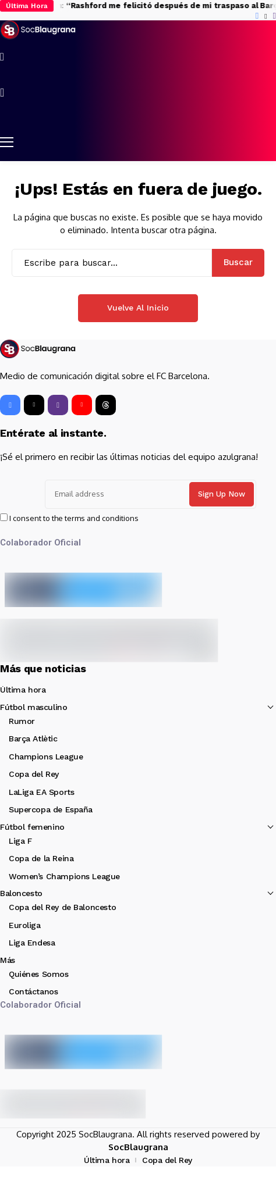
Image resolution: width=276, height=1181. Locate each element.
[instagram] (274, 16)
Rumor (22, 721)
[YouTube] (82, 405)
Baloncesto (21, 893)
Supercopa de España (51, 809)
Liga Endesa (32, 942)
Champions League (46, 756)
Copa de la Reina (41, 858)
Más (7, 960)
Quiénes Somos (39, 974)
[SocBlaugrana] (38, 30)
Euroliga (25, 925)
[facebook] (257, 16)
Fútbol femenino (32, 827)
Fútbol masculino (33, 707)
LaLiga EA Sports (41, 792)
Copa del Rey (34, 774)
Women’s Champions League (64, 876)
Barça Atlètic (33, 738)
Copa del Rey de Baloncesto (62, 907)
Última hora (22, 689)
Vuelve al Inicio (138, 307)
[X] (265, 16)
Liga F (20, 840)
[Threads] (105, 405)
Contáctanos (33, 991)
